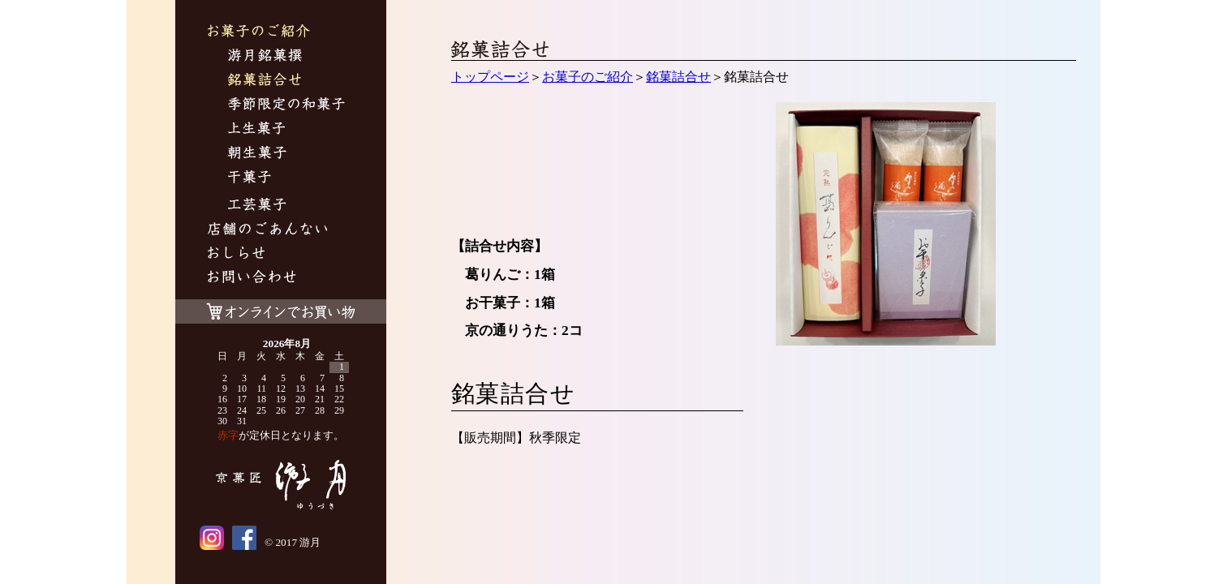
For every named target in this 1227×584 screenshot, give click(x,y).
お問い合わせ (252, 278)
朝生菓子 (257, 154)
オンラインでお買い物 (280, 307)
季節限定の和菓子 (286, 105)
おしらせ (236, 255)
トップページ (490, 77)
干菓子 (249, 178)
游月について (267, 230)
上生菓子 (257, 130)
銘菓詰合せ (264, 81)
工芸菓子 (257, 206)
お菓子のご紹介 (259, 32)
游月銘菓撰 (265, 57)
